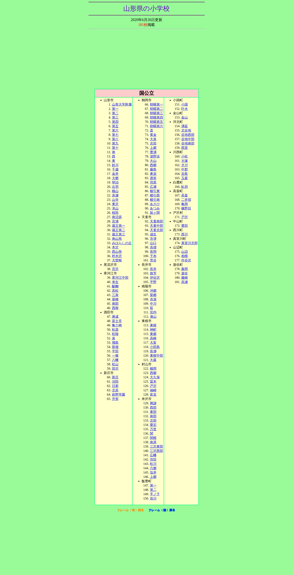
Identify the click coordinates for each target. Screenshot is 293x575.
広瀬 (153, 186)
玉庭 (184, 178)
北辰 (115, 390)
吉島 (184, 173)
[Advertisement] (146, 60)
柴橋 (115, 299)
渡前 (153, 178)
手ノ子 (155, 494)
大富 (153, 342)
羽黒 (153, 182)
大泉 (153, 139)
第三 (115, 117)
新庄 (115, 377)
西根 (115, 308)
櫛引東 (155, 191)
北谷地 (186, 130)
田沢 (115, 368)
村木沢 (117, 256)
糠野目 (186, 208)
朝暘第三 (156, 113)
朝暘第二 (156, 109)
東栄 (153, 173)
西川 (184, 234)
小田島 (155, 347)
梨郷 (153, 295)
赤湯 (153, 299)
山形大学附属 (122, 104)
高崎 (153, 338)
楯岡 (153, 368)
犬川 (184, 165)
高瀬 (184, 282)
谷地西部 (187, 134)
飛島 (115, 342)
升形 (115, 399)
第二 (115, 113)
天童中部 (156, 225)
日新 (115, 386)
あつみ (155, 208)
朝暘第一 (156, 104)
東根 (153, 325)
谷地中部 (187, 139)
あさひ (155, 204)
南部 (153, 416)
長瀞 (153, 351)
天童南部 (156, 221)
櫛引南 (155, 199)
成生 (153, 234)
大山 (153, 160)
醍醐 (115, 286)
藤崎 (184, 277)
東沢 (115, 204)
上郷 (153, 147)
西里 (184, 147)
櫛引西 (155, 195)
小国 (184, 104)
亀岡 (184, 204)
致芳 (153, 273)
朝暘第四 (156, 117)
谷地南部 (187, 143)
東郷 (153, 334)
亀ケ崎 (117, 325)
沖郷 (153, 290)
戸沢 (184, 217)
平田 (115, 351)
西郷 (153, 165)
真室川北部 (189, 243)
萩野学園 (118, 394)
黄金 (153, 134)
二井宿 (186, 199)
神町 (153, 329)
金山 (184, 117)
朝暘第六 (156, 126)
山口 (153, 243)
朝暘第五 (156, 121)
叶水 (184, 109)
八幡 (115, 360)
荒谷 (153, 260)
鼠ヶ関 (155, 212)
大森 (153, 360)
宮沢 (115, 269)
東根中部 (156, 355)
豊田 (184, 225)
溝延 (184, 126)
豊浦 (153, 152)
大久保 (155, 377)
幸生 (115, 282)
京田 (153, 143)
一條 (115, 355)
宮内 (153, 312)
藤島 (153, 169)
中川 (153, 303)
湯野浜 (155, 156)
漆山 (153, 316)
